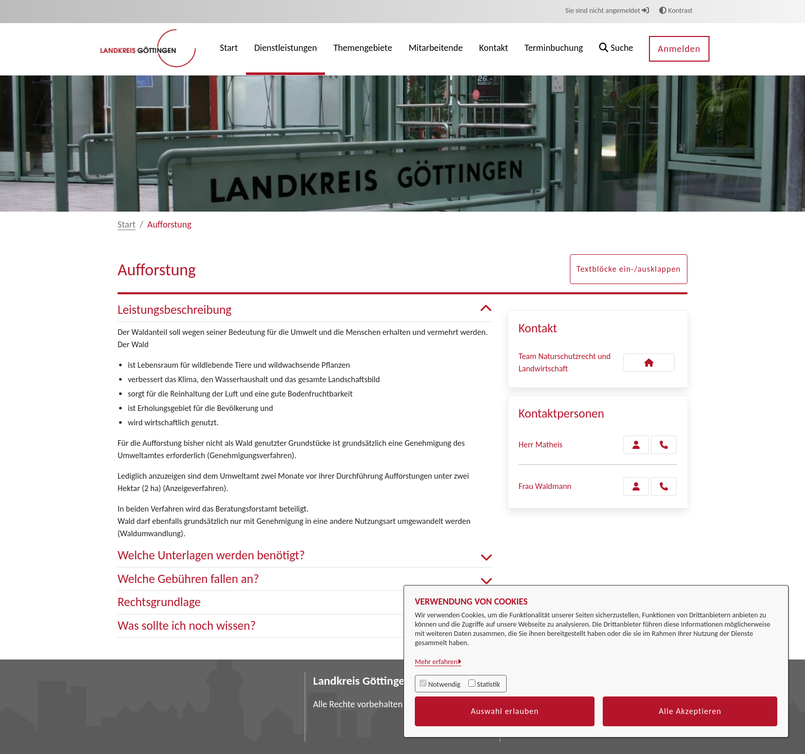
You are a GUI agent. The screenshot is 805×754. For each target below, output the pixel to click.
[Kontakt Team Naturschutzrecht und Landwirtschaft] (649, 362)
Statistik (488, 684)
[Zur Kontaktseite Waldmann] (636, 486)
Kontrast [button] (676, 10)
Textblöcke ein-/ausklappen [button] (629, 269)
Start (127, 224)
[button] (616, 49)
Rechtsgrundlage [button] (305, 602)
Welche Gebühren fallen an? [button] (305, 579)
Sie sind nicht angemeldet (607, 10)
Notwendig (444, 684)
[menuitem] (229, 49)
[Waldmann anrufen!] (664, 486)
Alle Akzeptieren (690, 711)
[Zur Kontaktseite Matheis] (636, 445)
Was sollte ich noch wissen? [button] (305, 625)
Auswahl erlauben (505, 711)
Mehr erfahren (436, 661)
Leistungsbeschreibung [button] (305, 310)
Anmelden (679, 48)
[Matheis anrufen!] (664, 445)
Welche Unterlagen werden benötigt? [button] (305, 555)
